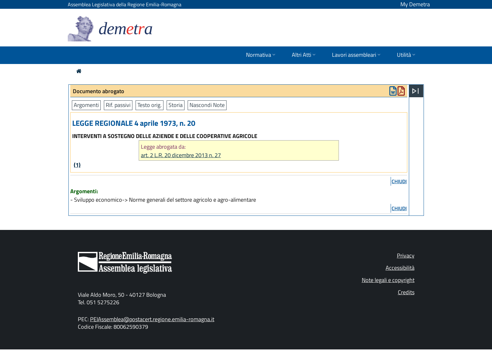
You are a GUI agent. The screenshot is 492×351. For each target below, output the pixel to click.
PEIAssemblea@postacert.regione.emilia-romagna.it (152, 319)
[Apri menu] (415, 91)
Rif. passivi (118, 105)
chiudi (399, 181)
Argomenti (86, 105)
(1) (77, 165)
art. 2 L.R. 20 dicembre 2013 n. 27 (181, 155)
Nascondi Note (207, 105)
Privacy (405, 255)
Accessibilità (400, 267)
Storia (175, 105)
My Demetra (415, 4)
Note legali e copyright (388, 280)
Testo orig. (149, 105)
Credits (406, 292)
